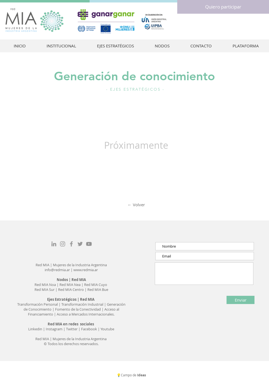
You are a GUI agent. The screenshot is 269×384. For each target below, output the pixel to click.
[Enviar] (240, 300)
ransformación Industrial (83, 304)
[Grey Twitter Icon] (80, 243)
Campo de (134, 375)
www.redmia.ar (85, 269)
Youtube (107, 328)
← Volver (136, 204)
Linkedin (35, 328)
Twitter (72, 328)
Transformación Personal (38, 304)
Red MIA (43, 264)
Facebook (89, 328)
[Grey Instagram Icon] (62, 243)
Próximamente (136, 145)
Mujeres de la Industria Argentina (80, 264)
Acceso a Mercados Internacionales (85, 314)
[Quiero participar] (223, 7)
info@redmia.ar (57, 269)
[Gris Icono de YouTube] (88, 243)
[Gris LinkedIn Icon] (53, 243)
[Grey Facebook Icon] (71, 243)
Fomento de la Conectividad (78, 309)
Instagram (54, 328)
